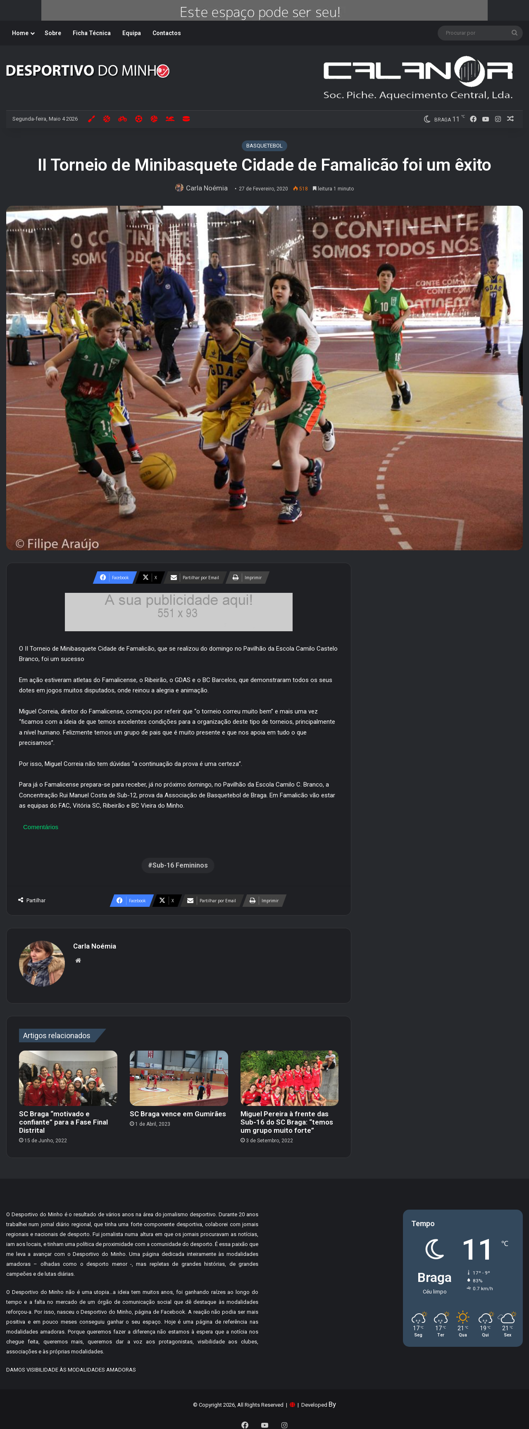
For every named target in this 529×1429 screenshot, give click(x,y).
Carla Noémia (208, 188)
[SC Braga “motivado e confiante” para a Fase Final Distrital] (68, 1074)
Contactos (167, 33)
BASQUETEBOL (264, 146)
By (332, 1400)
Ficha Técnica (92, 33)
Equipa (131, 33)
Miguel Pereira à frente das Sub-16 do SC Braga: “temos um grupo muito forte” (287, 1118)
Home (20, 33)
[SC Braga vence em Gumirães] (179, 1074)
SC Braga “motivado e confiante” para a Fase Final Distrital (63, 1118)
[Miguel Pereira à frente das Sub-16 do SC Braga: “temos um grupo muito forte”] (290, 1074)
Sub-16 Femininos (180, 865)
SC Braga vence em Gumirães (178, 1110)
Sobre (53, 33)
